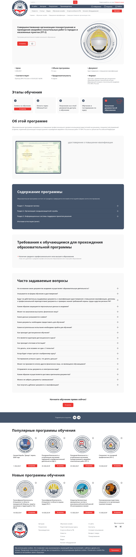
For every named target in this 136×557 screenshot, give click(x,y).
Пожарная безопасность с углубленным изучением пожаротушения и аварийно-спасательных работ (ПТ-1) (80, 458)
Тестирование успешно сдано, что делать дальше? (68, 359)
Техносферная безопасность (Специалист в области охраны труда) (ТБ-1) (52, 502)
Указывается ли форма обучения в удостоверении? (68, 294)
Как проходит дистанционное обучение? (68, 333)
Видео (62, 539)
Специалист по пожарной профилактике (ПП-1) (108, 456)
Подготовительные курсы (69, 527)
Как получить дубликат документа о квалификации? (68, 385)
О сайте (91, 524)
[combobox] (53, 2)
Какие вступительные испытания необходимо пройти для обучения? (68, 327)
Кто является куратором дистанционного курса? (68, 338)
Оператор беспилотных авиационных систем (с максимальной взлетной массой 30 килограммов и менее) (81, 503)
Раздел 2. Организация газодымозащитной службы (68, 211)
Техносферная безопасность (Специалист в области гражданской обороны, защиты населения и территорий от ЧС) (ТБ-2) (24, 504)
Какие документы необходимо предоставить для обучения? (68, 322)
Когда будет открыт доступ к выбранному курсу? (68, 353)
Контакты (91, 527)
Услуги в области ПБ (67, 530)
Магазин (117, 11)
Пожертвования (93, 536)
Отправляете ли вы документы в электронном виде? (68, 369)
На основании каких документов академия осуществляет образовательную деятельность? (68, 288)
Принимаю (115, 550)
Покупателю (42, 527)
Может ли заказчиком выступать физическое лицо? (68, 312)
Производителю (43, 530)
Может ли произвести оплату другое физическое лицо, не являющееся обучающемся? (68, 364)
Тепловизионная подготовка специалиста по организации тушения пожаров (109, 502)
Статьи (62, 536)
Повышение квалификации (57, 15)
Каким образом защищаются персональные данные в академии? (68, 306)
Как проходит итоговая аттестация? (68, 343)
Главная (32, 15)
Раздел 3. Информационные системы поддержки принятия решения (68, 216)
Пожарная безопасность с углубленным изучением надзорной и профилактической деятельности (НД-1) (53, 458)
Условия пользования (95, 530)
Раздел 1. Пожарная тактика (68, 206)
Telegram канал (119, 2)
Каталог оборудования (68, 543)
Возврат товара (93, 533)
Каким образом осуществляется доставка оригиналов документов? (68, 374)
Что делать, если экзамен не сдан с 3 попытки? (68, 348)
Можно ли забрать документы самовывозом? (68, 380)
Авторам (41, 524)
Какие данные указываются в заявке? (68, 317)
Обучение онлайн (41, 15)
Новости (63, 533)
